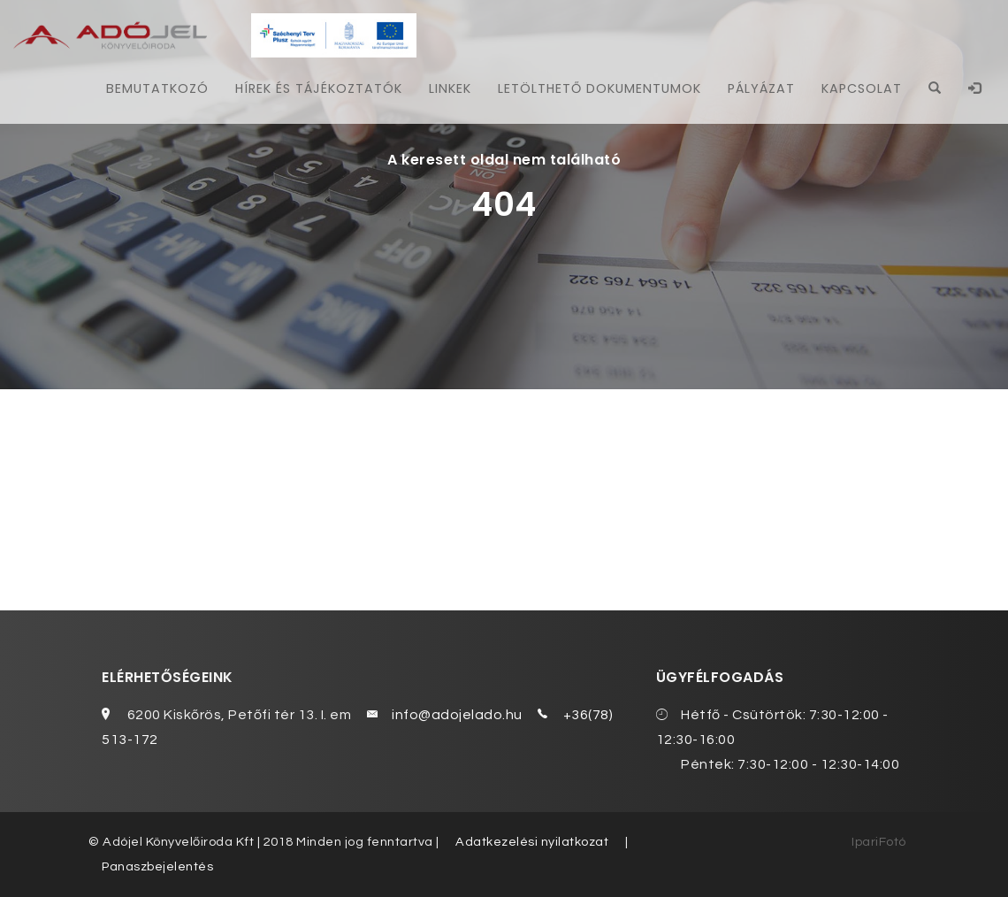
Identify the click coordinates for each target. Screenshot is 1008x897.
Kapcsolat (861, 88)
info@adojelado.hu (457, 715)
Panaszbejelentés (157, 866)
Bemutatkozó (157, 88)
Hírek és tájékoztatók (318, 88)
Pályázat (761, 88)
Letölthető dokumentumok (599, 88)
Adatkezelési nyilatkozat (531, 841)
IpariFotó (878, 841)
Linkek (450, 88)
